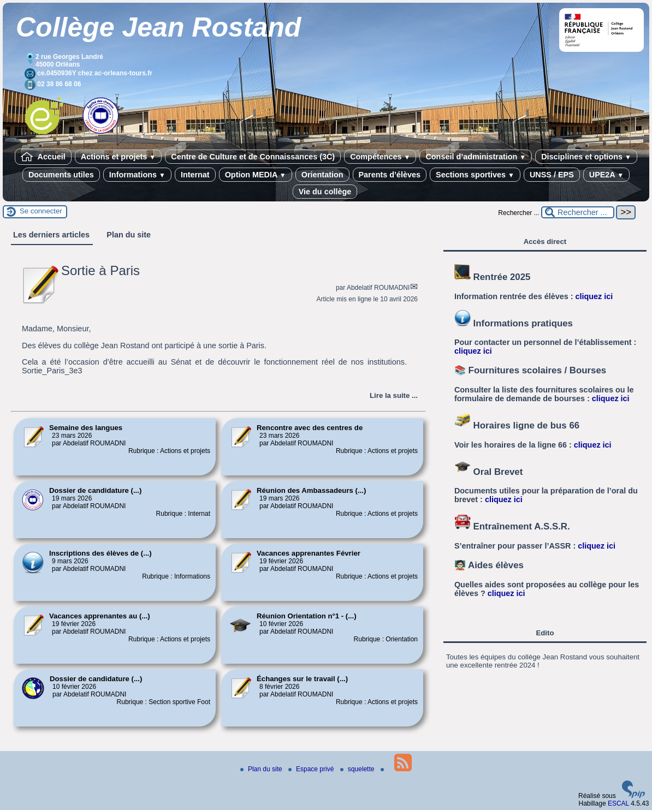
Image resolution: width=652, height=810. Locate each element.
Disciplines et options (586, 156)
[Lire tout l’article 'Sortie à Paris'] (394, 395)
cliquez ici (594, 296)
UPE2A (606, 174)
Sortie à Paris (100, 270)
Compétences (380, 156)
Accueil (43, 156)
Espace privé (312, 769)
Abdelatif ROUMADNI (378, 287)
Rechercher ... (518, 213)
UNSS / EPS (552, 174)
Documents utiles (61, 174)
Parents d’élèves (390, 174)
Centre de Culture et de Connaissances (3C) (253, 156)
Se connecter (41, 211)
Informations (137, 174)
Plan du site (262, 769)
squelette (358, 769)
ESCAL (618, 803)
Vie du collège (325, 191)
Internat (195, 174)
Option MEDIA (255, 174)
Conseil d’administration (475, 156)
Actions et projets (118, 156)
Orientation (322, 174)
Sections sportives (475, 174)
